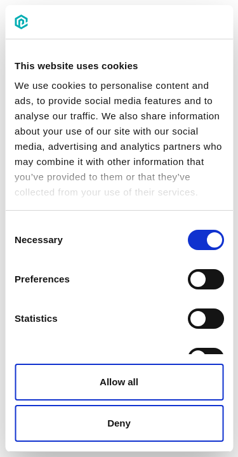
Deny (119, 423)
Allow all (119, 381)
